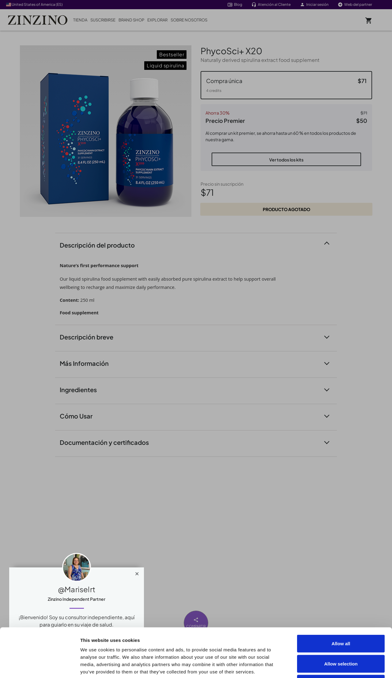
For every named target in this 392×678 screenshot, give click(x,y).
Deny (341, 637)
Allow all (341, 597)
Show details (346, 666)
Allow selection (340, 617)
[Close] (137, 572)
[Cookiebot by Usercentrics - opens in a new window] (39, 666)
